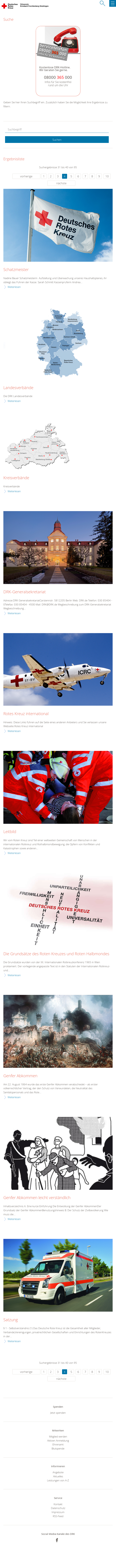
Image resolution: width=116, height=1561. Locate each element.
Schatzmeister (16, 269)
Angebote (58, 1472)
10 (107, 176)
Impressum (58, 1512)
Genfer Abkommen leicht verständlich (36, 1197)
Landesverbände (18, 387)
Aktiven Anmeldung (58, 1440)
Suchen (56, 140)
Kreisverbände (16, 477)
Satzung (10, 1319)
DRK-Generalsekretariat (24, 591)
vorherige (26, 176)
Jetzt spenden (58, 1412)
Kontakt (58, 1504)
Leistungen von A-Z (58, 1480)
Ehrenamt (58, 1444)
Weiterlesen (14, 287)
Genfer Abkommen (20, 1075)
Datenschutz (58, 1508)
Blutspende (58, 1448)
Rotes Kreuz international (26, 713)
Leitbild (9, 831)
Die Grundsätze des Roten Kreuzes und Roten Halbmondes (56, 953)
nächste (61, 183)
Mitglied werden (58, 1436)
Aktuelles (58, 1476)
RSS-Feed (58, 1516)
